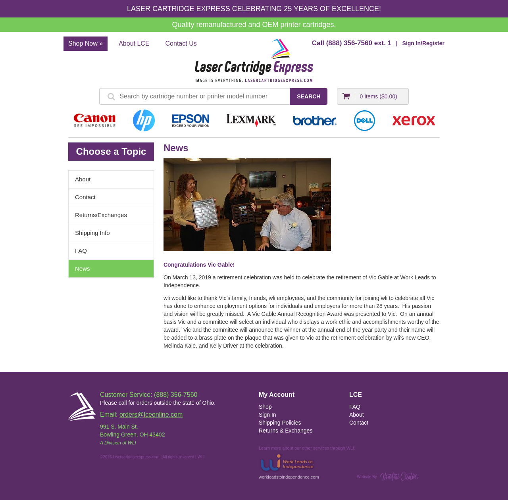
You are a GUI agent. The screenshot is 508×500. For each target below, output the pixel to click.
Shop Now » (85, 43)
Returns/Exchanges (101, 215)
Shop (265, 407)
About (82, 179)
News (82, 268)
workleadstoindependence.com (289, 465)
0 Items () (378, 96)
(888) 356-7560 (349, 43)
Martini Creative (399, 476)
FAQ (81, 250)
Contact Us (181, 43)
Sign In (267, 415)
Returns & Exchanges (285, 430)
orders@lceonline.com (151, 414)
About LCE (134, 43)
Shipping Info (92, 232)
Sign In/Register (423, 43)
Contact (85, 197)
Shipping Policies (280, 422)
